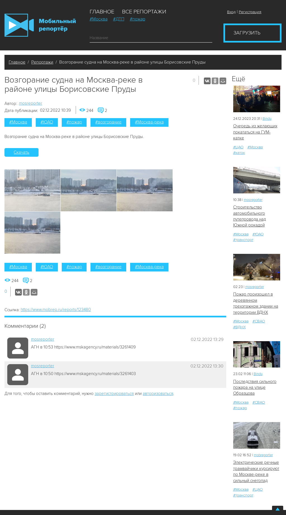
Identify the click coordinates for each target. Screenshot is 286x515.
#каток (239, 152)
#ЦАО (238, 147)
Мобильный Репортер (40, 25)
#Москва (99, 19)
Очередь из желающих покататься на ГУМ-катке (255, 132)
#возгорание (108, 122)
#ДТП (118, 19)
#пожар (137, 19)
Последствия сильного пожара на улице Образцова (255, 387)
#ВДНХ (239, 327)
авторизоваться (158, 393)
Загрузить (246, 33)
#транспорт (243, 239)
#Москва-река (149, 122)
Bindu (267, 118)
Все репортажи (144, 11)
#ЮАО (46, 122)
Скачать (21, 152)
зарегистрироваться (114, 393)
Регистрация (250, 12)
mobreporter (263, 455)
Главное (102, 11)
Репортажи (42, 62)
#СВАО (258, 321)
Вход (231, 12)
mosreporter (30, 103)
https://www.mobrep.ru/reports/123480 (56, 309)
